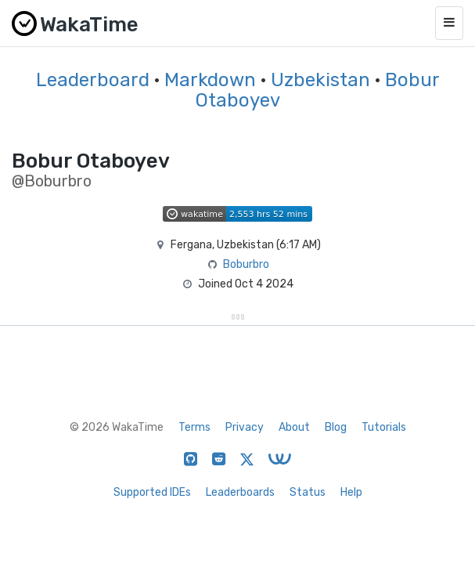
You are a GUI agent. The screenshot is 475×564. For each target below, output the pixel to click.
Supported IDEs (152, 492)
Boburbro (246, 264)
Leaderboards (240, 492)
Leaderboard (92, 80)
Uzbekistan (320, 80)
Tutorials (384, 427)
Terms (194, 427)
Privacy (244, 427)
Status (308, 492)
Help (351, 492)
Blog (336, 427)
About (294, 427)
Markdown (210, 80)
